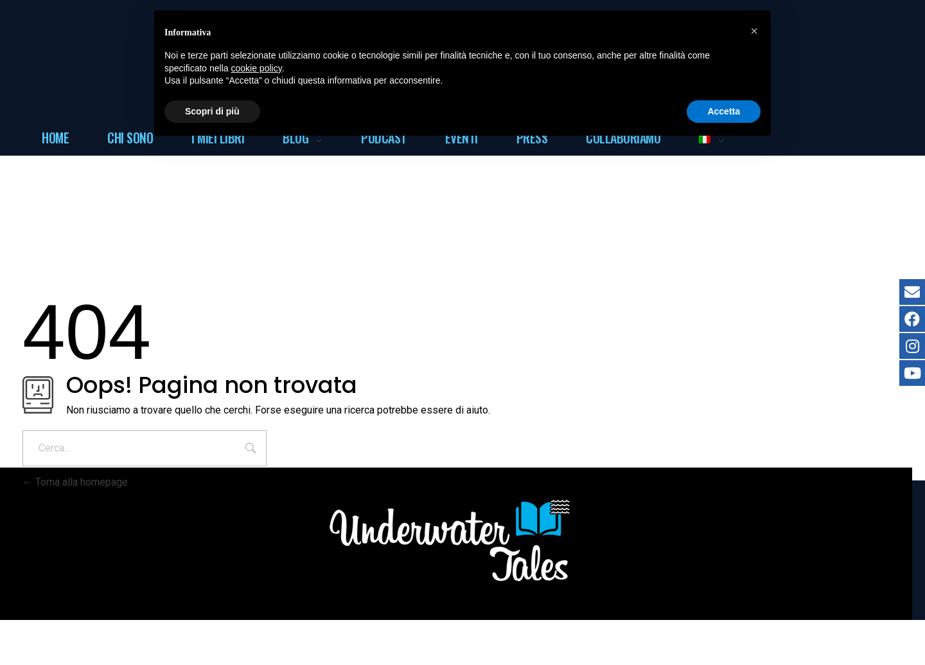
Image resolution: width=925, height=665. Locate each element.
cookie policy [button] (256, 68)
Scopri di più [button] (212, 111)
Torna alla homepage (75, 482)
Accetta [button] (723, 111)
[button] (754, 31)
